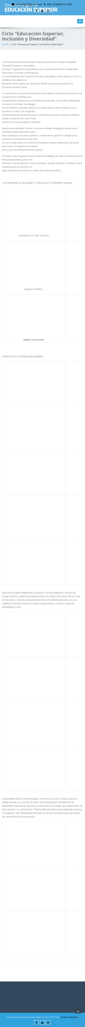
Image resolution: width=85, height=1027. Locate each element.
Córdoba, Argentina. (69, 1017)
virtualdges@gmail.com (28, 4)
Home (5, 44)
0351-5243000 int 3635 (59, 4)
